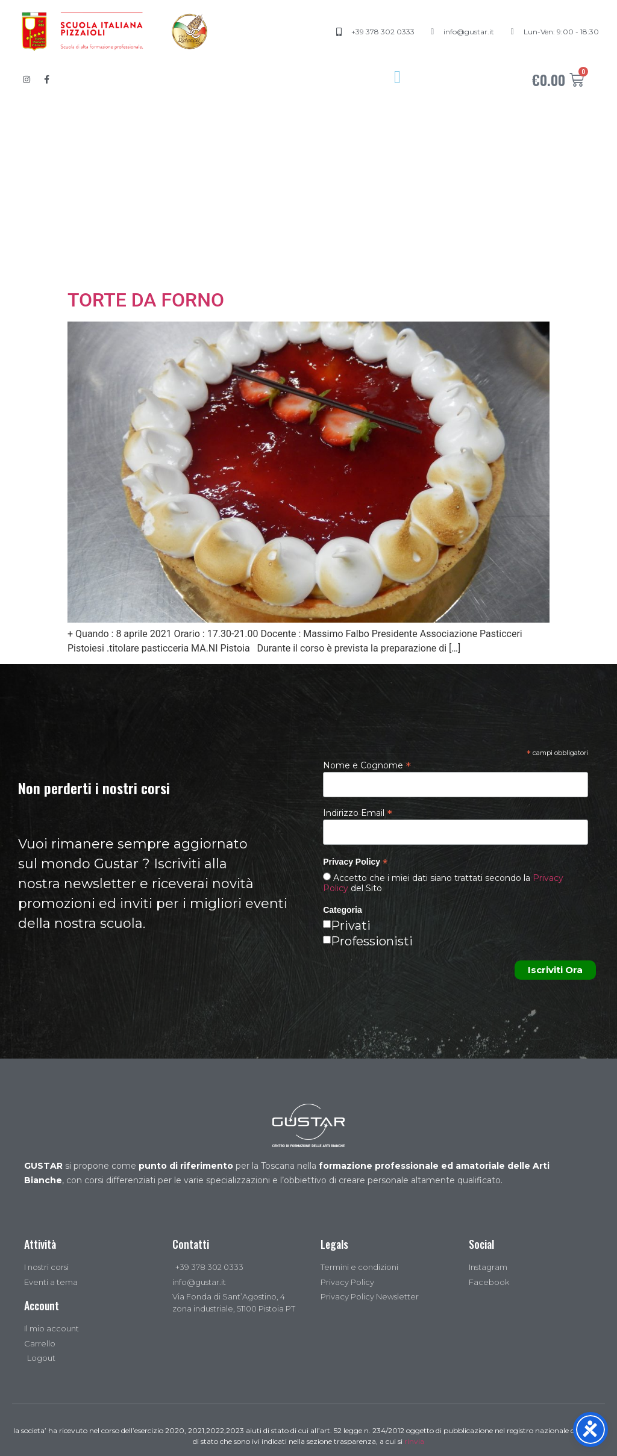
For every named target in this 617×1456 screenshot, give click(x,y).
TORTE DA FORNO (145, 299)
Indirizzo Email (357, 812)
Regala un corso (270, 256)
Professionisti (372, 941)
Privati (351, 925)
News (380, 256)
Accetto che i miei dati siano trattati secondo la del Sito (443, 883)
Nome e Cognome (367, 764)
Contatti (469, 256)
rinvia (414, 1441)
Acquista (149, 256)
